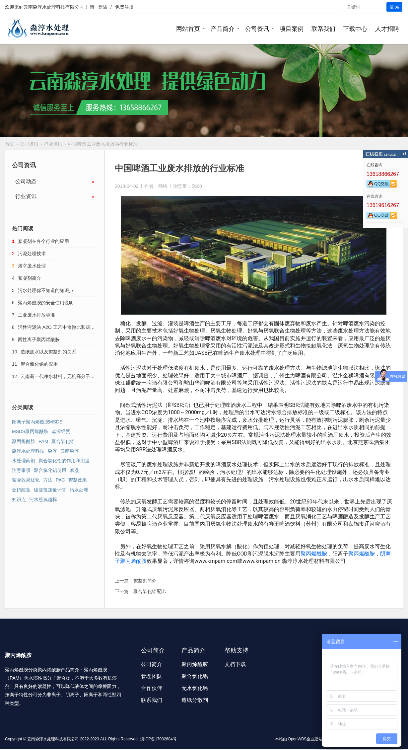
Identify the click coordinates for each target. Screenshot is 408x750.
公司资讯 (257, 29)
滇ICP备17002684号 (158, 739)
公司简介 (151, 664)
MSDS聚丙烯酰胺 (30, 431)
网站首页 (188, 29)
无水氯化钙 (194, 688)
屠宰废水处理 (32, 265)
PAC (60, 480)
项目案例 (292, 29)
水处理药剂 (23, 460)
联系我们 (323, 29)
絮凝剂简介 (145, 580)
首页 (9, 144)
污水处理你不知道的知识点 (46, 290)
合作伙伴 (151, 688)
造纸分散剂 (194, 700)
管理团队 (151, 676)
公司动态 (54, 182)
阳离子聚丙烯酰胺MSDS (37, 421)
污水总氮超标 (43, 499)
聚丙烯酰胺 (314, 554)
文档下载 (235, 664)
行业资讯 (53, 144)
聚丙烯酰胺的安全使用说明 (46, 302)
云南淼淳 (69, 451)
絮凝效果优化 (26, 480)
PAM (43, 441)
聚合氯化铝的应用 (39, 364)
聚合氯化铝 (63, 441)
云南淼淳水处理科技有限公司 (54, 7)
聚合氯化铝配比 (149, 591)
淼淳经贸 (61, 431)
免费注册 (124, 7)
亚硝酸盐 (21, 489)
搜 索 (394, 6)
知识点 (19, 499)
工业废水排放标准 (36, 315)
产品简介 (223, 29)
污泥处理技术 (32, 253)
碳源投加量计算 (50, 489)
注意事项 (21, 470)
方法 (47, 480)
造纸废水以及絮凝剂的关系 (48, 351)
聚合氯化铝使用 (50, 470)
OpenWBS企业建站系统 (309, 739)
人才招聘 (387, 29)
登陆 (102, 7)
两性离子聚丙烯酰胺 (39, 339)
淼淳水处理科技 (28, 451)
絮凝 (74, 470)
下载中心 (355, 29)
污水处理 (79, 489)
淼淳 (52, 451)
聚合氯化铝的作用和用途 (64, 460)
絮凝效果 (77, 480)
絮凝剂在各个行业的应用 (43, 241)
